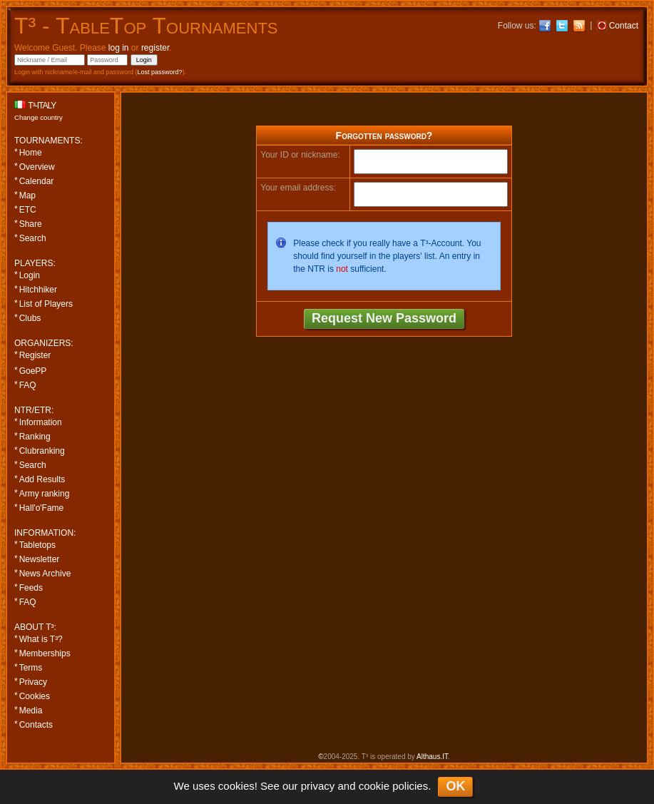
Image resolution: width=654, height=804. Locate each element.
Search (32, 238)
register (155, 48)
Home (30, 153)
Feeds (31, 588)
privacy (318, 786)
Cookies (34, 696)
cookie (374, 786)
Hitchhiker (38, 290)
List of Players (46, 304)
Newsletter (39, 559)
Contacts (36, 725)
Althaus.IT (432, 756)
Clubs (30, 318)
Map (27, 195)
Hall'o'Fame (41, 508)
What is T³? (41, 639)
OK (455, 786)
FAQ (27, 385)
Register (35, 355)
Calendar (36, 181)
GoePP (33, 371)
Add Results (42, 479)
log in (118, 48)
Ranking (35, 437)
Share (30, 224)
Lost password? (160, 72)
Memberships (45, 653)
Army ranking (44, 494)
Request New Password (384, 318)
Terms (31, 668)
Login (29, 275)
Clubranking (42, 451)
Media (31, 711)
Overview (37, 167)
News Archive (45, 574)
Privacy (33, 682)
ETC (27, 210)
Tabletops (37, 545)
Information (40, 422)
